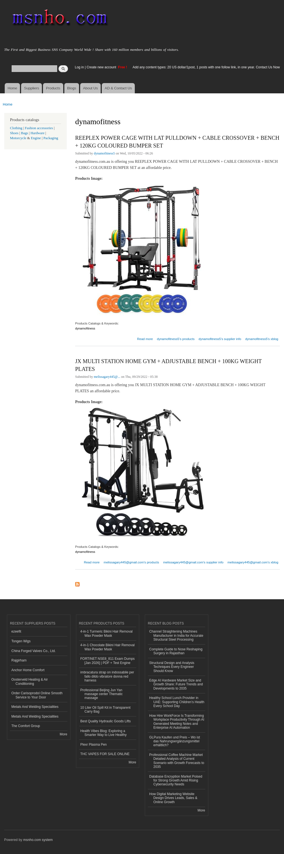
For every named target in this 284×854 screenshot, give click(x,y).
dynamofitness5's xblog (261, 339)
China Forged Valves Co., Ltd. (33, 651)
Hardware (37, 133)
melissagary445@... (107, 377)
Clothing (16, 128)
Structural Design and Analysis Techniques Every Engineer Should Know (171, 667)
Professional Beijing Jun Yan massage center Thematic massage (101, 694)
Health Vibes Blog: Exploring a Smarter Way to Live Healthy (103, 733)
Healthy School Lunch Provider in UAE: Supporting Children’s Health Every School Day (176, 702)
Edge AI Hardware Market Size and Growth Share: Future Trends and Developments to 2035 (176, 684)
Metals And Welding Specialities (35, 707)
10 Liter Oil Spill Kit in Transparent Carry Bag (105, 709)
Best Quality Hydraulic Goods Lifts (105, 721)
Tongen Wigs (21, 641)
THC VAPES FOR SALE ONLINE (105, 754)
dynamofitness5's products (176, 339)
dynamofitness (85, 328)
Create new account (102, 67)
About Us (90, 88)
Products (53, 88)
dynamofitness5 (104, 153)
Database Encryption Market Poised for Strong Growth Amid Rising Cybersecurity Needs (175, 780)
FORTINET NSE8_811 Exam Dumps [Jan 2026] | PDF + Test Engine (107, 661)
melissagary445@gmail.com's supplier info (193, 562)
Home (12, 88)
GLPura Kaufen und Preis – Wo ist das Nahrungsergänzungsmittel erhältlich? (174, 741)
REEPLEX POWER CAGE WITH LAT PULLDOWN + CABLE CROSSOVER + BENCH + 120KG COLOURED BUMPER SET (177, 142)
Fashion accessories (39, 128)
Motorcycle (18, 138)
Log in (79, 67)
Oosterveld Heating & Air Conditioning (29, 681)
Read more (145, 338)
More (63, 734)
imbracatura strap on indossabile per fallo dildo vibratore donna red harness (107, 676)
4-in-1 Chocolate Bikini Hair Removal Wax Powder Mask (107, 647)
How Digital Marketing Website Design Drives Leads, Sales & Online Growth (173, 798)
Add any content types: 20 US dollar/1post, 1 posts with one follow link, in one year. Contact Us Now (206, 67)
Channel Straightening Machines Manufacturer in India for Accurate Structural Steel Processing (176, 635)
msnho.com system (38, 840)
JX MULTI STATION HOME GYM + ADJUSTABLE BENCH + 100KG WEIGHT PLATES (168, 365)
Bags (24, 133)
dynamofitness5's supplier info (220, 339)
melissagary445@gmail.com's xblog (252, 562)
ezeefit (16, 631)
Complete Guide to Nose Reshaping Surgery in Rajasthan (175, 651)
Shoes (14, 133)
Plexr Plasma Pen (93, 744)
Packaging (50, 138)
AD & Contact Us (118, 88)
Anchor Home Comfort (27, 670)
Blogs (71, 88)
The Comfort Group (25, 726)
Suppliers (31, 88)
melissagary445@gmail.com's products (131, 562)
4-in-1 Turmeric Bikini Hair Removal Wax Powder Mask (106, 633)
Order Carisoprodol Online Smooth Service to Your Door (37, 695)
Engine (36, 138)
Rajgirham (19, 660)
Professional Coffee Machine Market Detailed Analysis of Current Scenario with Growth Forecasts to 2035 (176, 761)
